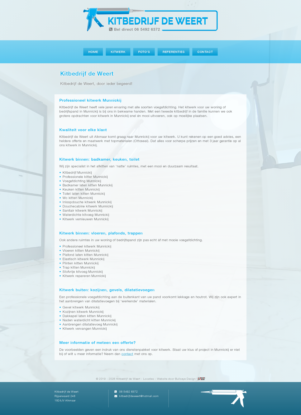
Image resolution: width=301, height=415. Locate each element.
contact (127, 354)
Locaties (148, 379)
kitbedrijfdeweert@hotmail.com (139, 396)
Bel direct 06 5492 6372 (134, 29)
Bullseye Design (185, 379)
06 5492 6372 (128, 392)
